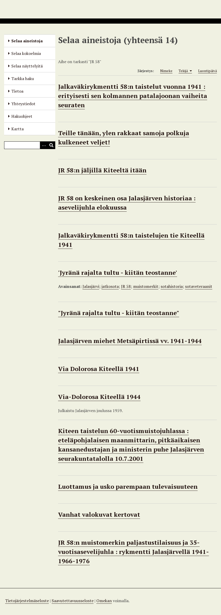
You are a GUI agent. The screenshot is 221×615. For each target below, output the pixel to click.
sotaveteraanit (198, 286)
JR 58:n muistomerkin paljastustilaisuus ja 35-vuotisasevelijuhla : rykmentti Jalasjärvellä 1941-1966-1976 (133, 551)
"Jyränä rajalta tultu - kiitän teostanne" (118, 313)
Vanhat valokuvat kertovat (99, 514)
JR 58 (126, 286)
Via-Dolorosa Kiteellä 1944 (99, 397)
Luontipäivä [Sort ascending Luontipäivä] (207, 70)
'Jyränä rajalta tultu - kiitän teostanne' (117, 272)
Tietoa (17, 91)
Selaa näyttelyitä (27, 66)
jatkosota (110, 286)
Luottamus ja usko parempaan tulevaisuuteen (128, 486)
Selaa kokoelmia (26, 53)
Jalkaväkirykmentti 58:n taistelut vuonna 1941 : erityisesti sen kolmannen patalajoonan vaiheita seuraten (132, 95)
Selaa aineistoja (27, 41)
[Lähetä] (51, 145)
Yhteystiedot (23, 103)
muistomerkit (145, 286)
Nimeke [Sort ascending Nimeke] (166, 70)
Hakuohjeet (21, 116)
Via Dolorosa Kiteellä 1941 (98, 369)
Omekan (104, 600)
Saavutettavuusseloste (73, 600)
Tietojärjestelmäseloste (27, 600)
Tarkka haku (22, 78)
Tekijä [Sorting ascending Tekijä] (185, 70)
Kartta (17, 129)
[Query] (29, 145)
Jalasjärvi (90, 286)
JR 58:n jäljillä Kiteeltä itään (102, 170)
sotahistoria (172, 286)
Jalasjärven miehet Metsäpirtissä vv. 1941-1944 (130, 341)
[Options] (44, 145)
